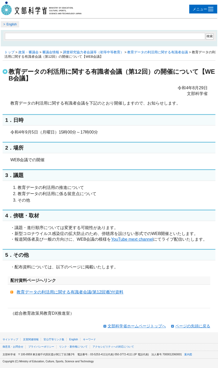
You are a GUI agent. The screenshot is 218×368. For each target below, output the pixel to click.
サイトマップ (10, 339)
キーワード (89, 339)
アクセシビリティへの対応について (113, 346)
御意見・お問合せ (13, 346)
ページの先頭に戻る (192, 326)
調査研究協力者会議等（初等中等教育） (93, 52)
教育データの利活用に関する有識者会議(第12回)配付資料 (70, 292)
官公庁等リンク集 (54, 339)
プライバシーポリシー (41, 346)
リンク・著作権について (73, 346)
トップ (9, 52)
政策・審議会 (28, 52)
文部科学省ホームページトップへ (137, 326)
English (11, 24)
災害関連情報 (31, 339)
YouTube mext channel (132, 239)
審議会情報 (50, 52)
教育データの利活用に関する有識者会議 (157, 52)
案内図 (188, 354)
